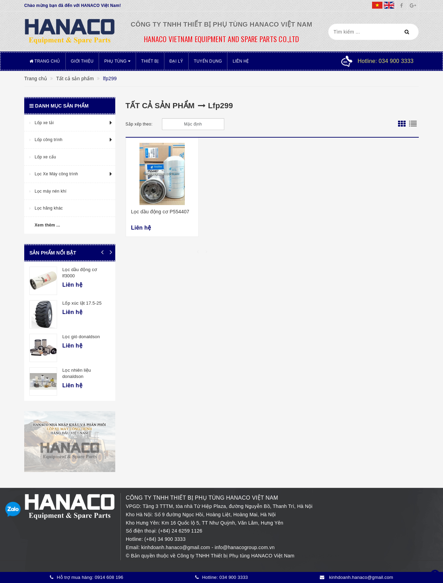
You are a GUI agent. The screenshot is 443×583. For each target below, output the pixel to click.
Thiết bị (150, 61)
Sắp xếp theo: (139, 124)
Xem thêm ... (47, 225)
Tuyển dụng (208, 61)
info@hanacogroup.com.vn (244, 547)
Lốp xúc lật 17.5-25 (82, 303)
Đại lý (176, 61)
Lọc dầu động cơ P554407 (160, 211)
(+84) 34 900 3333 (165, 539)
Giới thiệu (82, 61)
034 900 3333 (233, 577)
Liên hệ (241, 61)
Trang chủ (44, 61)
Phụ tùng (117, 61)
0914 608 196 (109, 577)
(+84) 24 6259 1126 (180, 531)
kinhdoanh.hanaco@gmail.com (176, 547)
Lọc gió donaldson (81, 336)
